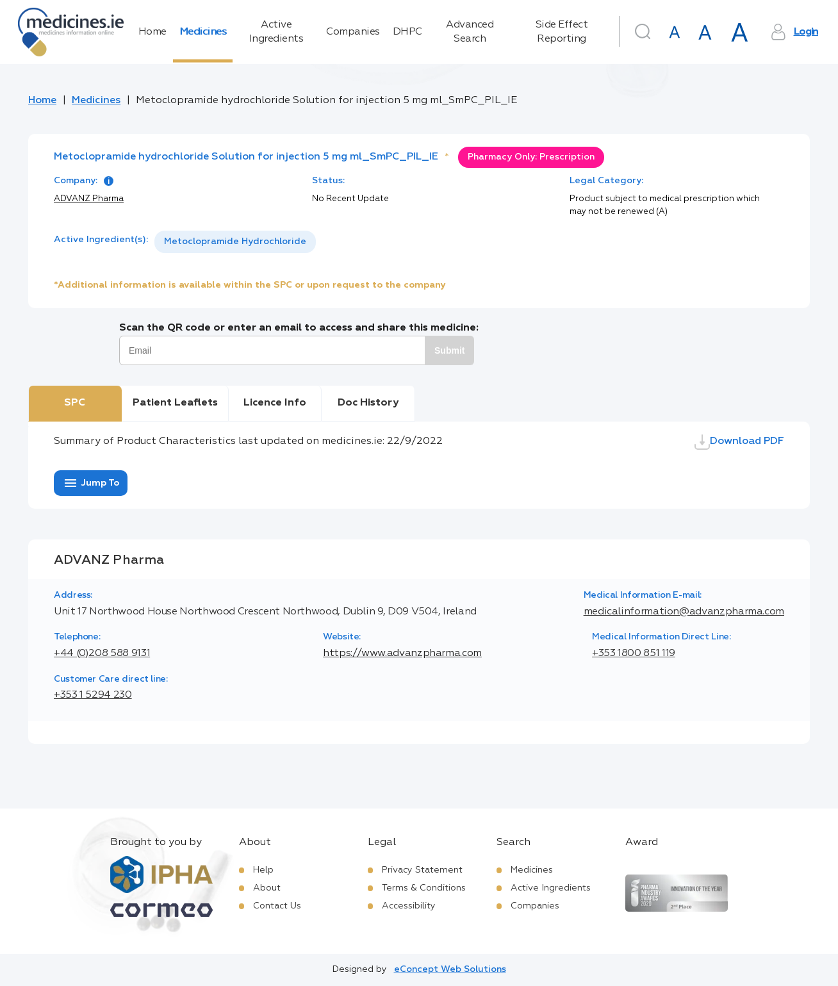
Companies (353, 32)
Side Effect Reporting (562, 32)
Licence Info (274, 403)
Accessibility (409, 905)
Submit (449, 350)
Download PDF (739, 442)
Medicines (203, 32)
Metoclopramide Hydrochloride (235, 241)
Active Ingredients (276, 32)
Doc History (368, 403)
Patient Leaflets (175, 403)
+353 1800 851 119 (633, 653)
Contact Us (277, 905)
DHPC (407, 32)
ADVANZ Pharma (89, 199)
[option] (235, 242)
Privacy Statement (422, 870)
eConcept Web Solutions (450, 969)
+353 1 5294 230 (93, 695)
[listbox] (235, 242)
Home (152, 32)
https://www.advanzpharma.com (402, 653)
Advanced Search (469, 32)
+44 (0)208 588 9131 (102, 653)
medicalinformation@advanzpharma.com (684, 612)
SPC (74, 403)
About (267, 887)
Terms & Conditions (424, 887)
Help (263, 870)
